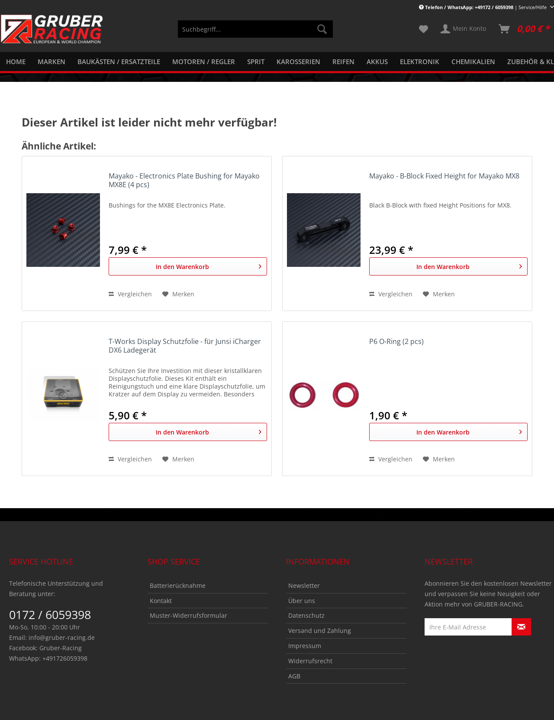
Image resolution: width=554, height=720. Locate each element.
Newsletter (304, 585)
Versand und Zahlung (319, 630)
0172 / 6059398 (50, 614)
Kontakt (161, 601)
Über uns (301, 601)
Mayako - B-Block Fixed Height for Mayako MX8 (444, 176)
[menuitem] (255, 33)
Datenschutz (306, 615)
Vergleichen (130, 294)
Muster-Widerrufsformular (188, 615)
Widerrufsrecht (310, 661)
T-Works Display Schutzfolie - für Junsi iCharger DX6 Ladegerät (185, 346)
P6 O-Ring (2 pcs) (396, 341)
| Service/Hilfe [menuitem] (483, 7)
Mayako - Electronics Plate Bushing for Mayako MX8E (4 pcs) (184, 180)
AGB (294, 676)
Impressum (304, 646)
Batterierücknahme (178, 585)
